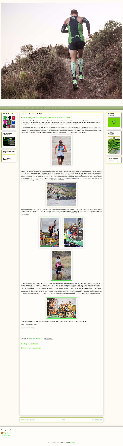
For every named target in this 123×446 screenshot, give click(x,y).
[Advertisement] (61, 402)
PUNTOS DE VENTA (67, 108)
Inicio (63, 420)
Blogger (73, 442)
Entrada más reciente (28, 420)
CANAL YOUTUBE (29, 108)
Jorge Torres (6, 433)
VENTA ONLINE (16, 108)
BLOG (6, 108)
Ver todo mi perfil (5, 435)
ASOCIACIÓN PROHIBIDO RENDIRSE (47, 108)
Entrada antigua (97, 420)
